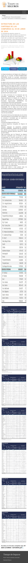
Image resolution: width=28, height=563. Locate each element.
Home (4, 15)
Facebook (14, 69)
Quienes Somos (7, 560)
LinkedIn (22, 69)
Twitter (5, 69)
